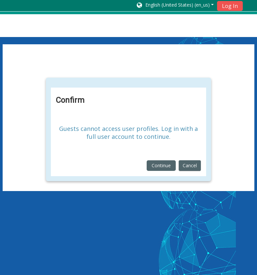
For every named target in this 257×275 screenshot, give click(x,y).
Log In (230, 6)
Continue (161, 165)
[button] (175, 5)
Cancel (190, 165)
